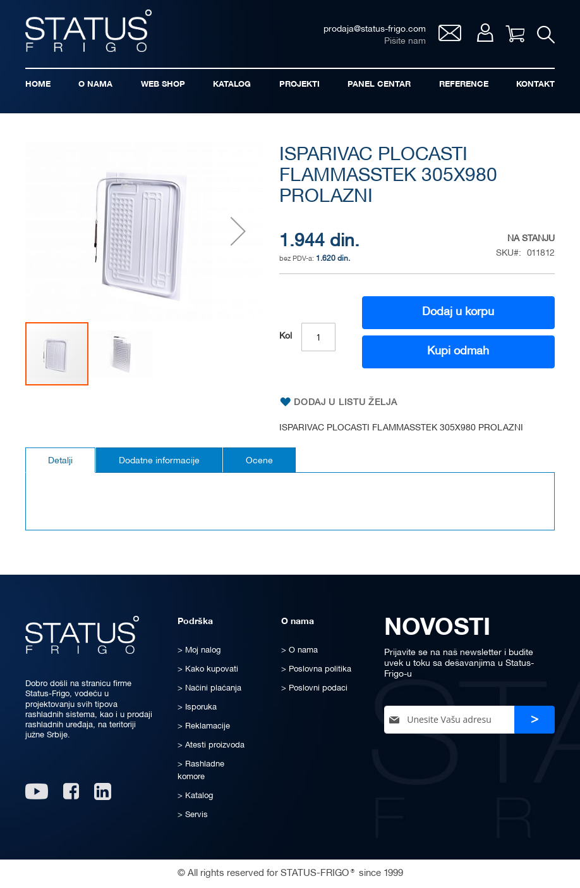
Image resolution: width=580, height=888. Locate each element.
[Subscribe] (534, 720)
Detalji (60, 461)
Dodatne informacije (159, 461)
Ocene (259, 461)
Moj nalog (485, 32)
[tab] (60, 460)
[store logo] (88, 30)
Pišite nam (405, 41)
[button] (238, 231)
